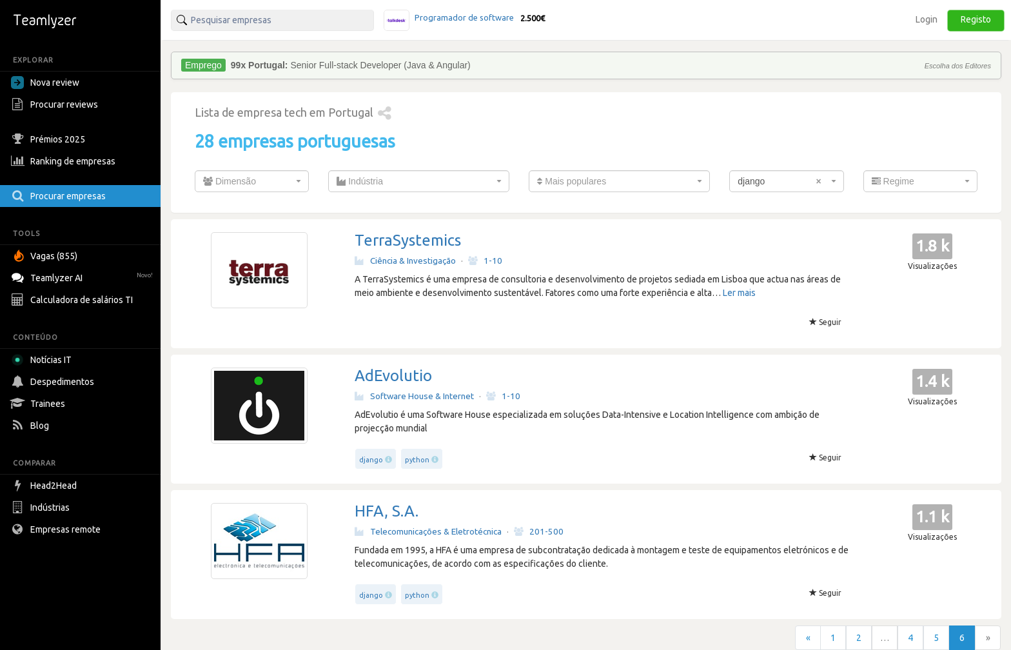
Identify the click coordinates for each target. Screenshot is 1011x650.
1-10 (485, 260)
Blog (31, 425)
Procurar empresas (60, 196)
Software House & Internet (414, 396)
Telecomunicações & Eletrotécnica (428, 531)
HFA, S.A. (386, 511)
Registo (976, 19)
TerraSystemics (408, 240)
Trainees (39, 404)
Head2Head (45, 485)
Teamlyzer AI (83, 276)
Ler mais (739, 293)
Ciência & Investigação (405, 260)
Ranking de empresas (64, 161)
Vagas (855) (45, 256)
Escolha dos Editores (958, 66)
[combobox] (252, 181)
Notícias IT (43, 360)
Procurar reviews (56, 104)
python (417, 460)
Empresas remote (57, 529)
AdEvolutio (393, 375)
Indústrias (42, 507)
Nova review (45, 82)
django (371, 460)
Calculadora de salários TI (73, 300)
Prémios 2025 (49, 139)
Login (926, 19)
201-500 (539, 531)
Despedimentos (54, 382)
